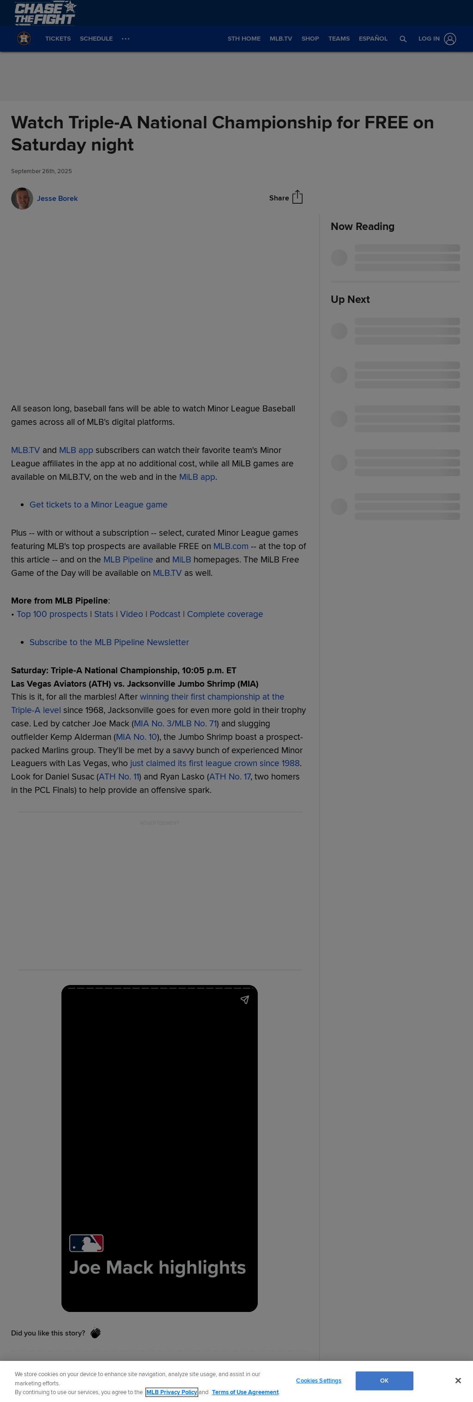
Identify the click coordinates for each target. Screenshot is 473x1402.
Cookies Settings (318, 1380)
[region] (236, 1381)
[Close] (458, 1380)
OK (384, 1380)
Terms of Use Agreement (245, 1392)
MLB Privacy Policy (171, 1392)
